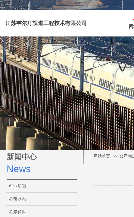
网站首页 (101, 156)
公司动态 (17, 199)
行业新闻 (17, 186)
